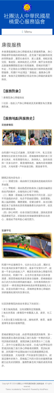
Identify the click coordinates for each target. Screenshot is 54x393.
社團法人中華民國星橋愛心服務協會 (27, 18)
